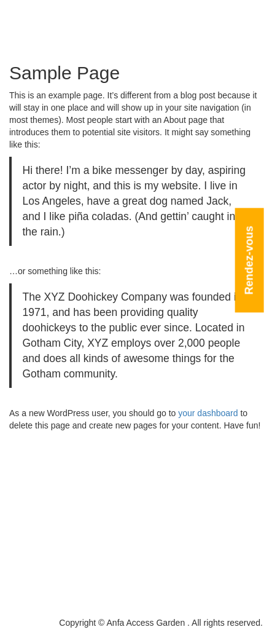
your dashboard (208, 413)
